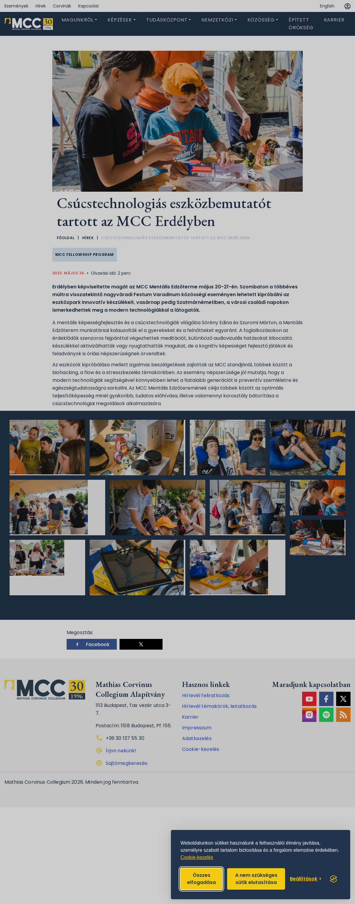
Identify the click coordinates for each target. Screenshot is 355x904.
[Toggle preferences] (306, 879)
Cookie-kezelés (196, 857)
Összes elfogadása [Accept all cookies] (201, 879)
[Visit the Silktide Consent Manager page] (333, 879)
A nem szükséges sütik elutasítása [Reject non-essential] (256, 879)
